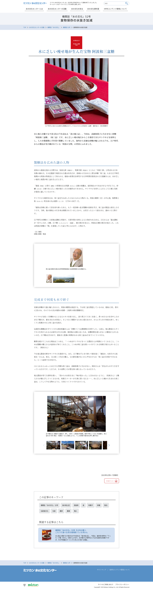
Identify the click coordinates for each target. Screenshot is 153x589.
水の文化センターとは (34, 8)
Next (109, 445)
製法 (105, 505)
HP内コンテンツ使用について (115, 8)
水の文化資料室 (93, 8)
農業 (68, 511)
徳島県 (76, 505)
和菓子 (90, 505)
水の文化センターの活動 (57, 8)
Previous (44, 445)
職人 (75, 511)
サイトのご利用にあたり (105, 584)
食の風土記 (66, 505)
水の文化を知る (77, 8)
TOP (24, 27)
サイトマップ (101, 569)
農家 (61, 511)
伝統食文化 (44, 511)
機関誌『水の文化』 (53, 27)
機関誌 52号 (66, 27)
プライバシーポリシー (122, 584)
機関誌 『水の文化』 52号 (49, 505)
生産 (53, 511)
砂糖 (98, 505)
